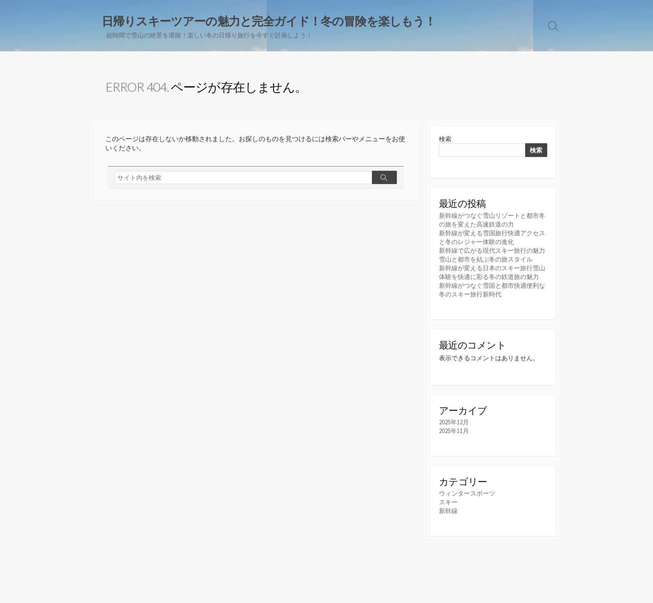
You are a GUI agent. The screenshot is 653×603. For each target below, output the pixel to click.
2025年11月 (454, 431)
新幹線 (448, 511)
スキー (448, 502)
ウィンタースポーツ (467, 493)
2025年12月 (454, 422)
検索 (445, 139)
